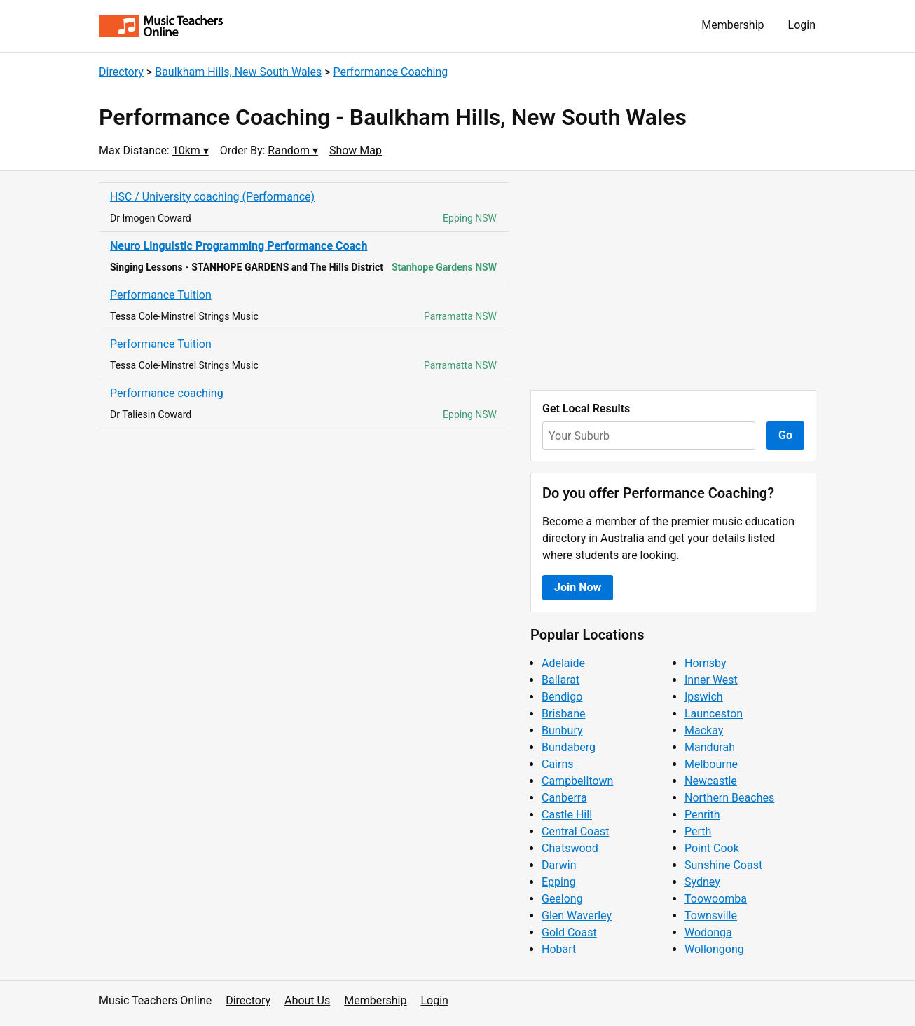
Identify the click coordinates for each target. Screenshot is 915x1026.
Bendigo (562, 696)
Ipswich (703, 696)
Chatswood (570, 848)
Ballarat (560, 680)
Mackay (703, 730)
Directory (121, 72)
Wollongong (714, 949)
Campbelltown (577, 781)
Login (802, 25)
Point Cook (711, 848)
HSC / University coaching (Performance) (212, 196)
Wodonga (708, 932)
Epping (559, 882)
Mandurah (709, 747)
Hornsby (705, 663)
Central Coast (575, 831)
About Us (307, 1000)
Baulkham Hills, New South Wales (238, 72)
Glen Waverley (577, 915)
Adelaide (563, 663)
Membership (732, 25)
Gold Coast (569, 932)
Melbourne (711, 764)
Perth (697, 831)
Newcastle (710, 781)
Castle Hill (567, 814)
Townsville (710, 915)
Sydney (702, 882)
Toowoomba (715, 898)
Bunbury (562, 730)
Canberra (564, 797)
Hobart (559, 949)
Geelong (562, 898)
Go (785, 435)
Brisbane (564, 713)
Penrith (702, 814)
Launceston (713, 713)
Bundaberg (569, 747)
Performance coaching (166, 393)
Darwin (559, 865)
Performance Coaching (390, 72)
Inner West (711, 680)
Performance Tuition (161, 295)
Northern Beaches (729, 797)
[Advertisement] (673, 280)
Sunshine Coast (723, 865)
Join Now (577, 587)
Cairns (558, 764)
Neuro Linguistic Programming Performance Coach (238, 245)
